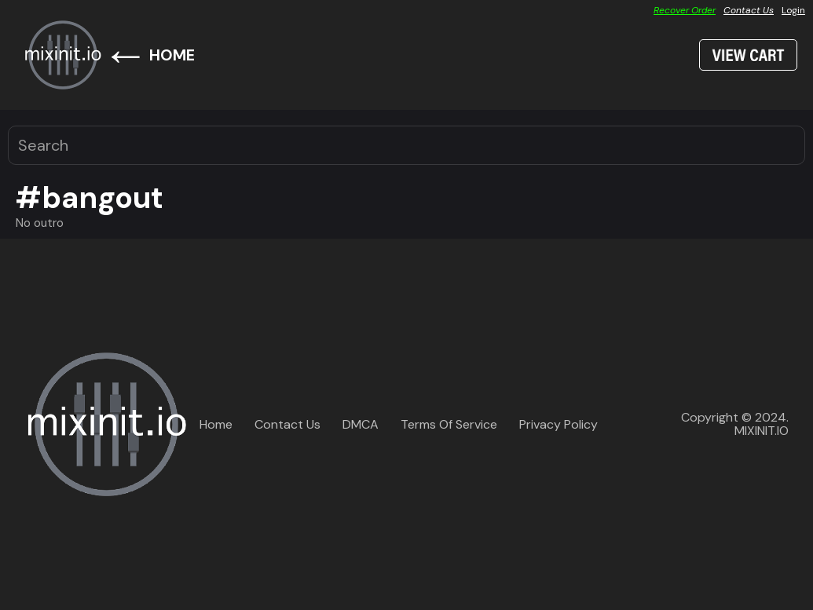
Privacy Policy (558, 424)
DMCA (360, 424)
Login (793, 10)
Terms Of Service (449, 424)
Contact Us (748, 10)
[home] (63, 55)
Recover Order (685, 10)
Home (216, 424)
